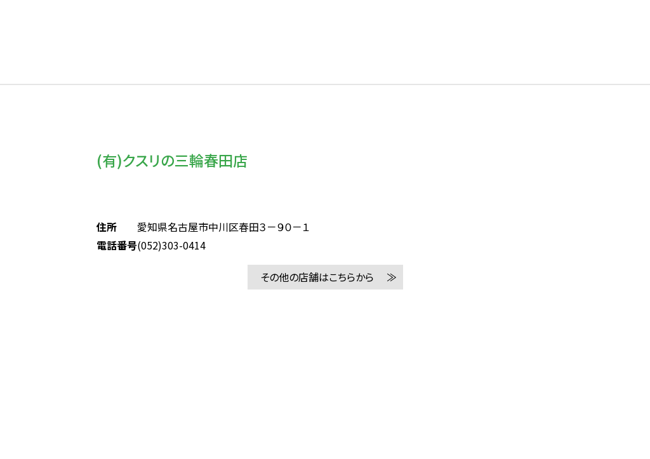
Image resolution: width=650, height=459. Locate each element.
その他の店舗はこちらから (317, 276)
